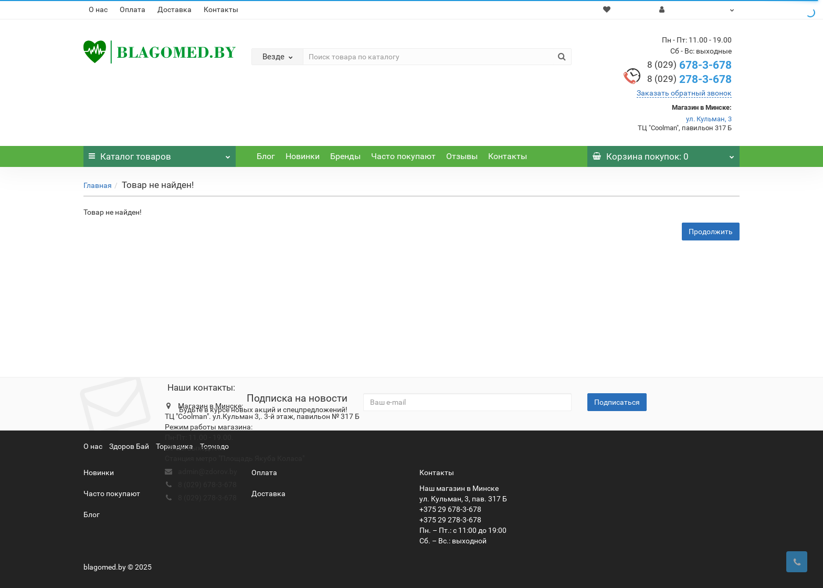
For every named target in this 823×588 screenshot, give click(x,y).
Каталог (159, 154)
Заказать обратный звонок (684, 93)
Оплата (132, 9)
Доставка (174, 9)
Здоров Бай (129, 446)
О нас (98, 9)
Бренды (345, 156)
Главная (97, 185)
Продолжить (711, 231)
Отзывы (462, 156)
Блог (266, 156)
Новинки (303, 156)
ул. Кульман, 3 (709, 119)
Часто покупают (403, 156)
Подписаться (617, 402)
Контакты (221, 9)
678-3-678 (689, 65)
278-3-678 (689, 79)
